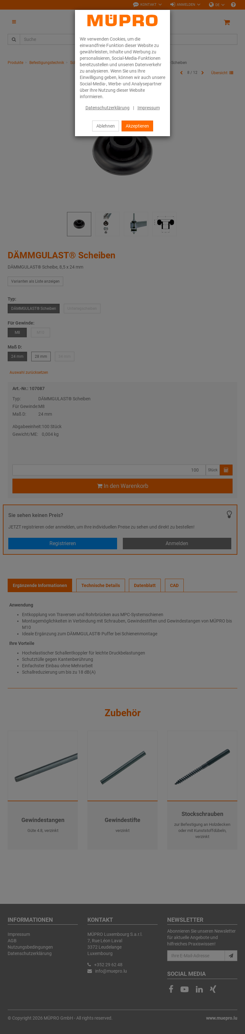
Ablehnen (105, 126)
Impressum (148, 107)
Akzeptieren (137, 126)
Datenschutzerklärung (107, 107)
